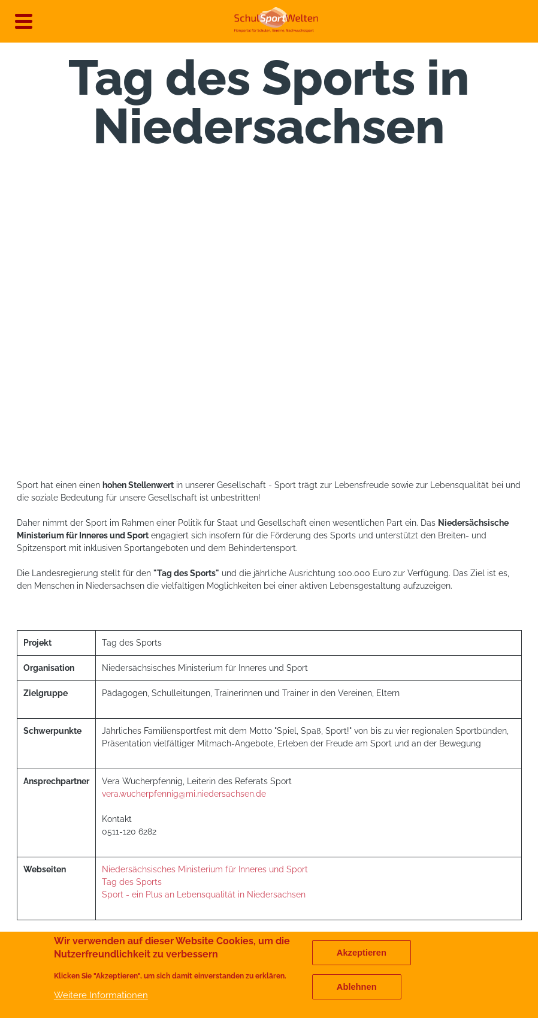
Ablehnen (357, 987)
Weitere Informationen (101, 995)
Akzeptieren (361, 952)
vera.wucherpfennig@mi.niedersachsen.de (184, 794)
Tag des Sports (132, 882)
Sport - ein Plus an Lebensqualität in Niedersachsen (204, 894)
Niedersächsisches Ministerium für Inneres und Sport (205, 869)
